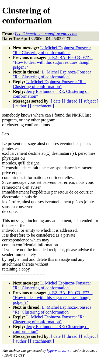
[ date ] (57, 101)
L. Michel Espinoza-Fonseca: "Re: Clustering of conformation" (52, 50)
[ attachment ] (42, 106)
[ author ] (21, 106)
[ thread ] (72, 101)
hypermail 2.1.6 (58, 351)
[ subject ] (89, 101)
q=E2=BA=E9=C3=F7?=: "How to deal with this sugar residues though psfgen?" (53, 62)
